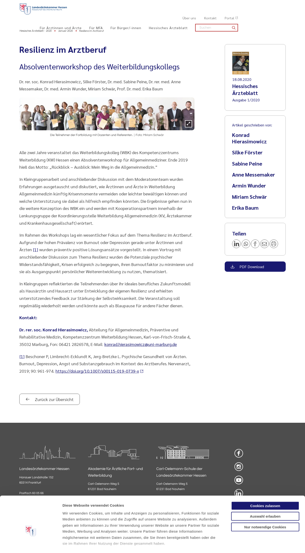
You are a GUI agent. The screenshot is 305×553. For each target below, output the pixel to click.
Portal (277, 5)
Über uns (237, 5)
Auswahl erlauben (265, 488)
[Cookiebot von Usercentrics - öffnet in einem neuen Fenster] (31, 543)
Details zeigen (254, 544)
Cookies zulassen (265, 478)
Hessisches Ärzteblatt (216, 14)
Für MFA (144, 14)
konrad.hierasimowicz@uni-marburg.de (140, 344)
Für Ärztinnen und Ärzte (108, 14)
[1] (35, 250)
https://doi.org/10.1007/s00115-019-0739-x (97, 371)
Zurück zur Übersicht (54, 399)
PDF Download (251, 267)
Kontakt (258, 5)
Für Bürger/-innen (173, 14)
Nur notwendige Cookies (265, 499)
